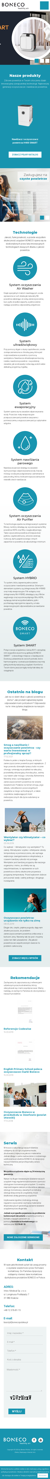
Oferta (17, 1452)
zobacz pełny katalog (25, 154)
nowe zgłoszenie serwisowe (23, 1237)
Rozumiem (43, 1475)
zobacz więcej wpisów (25, 958)
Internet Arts (31, 1452)
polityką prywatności (9, 1472)
